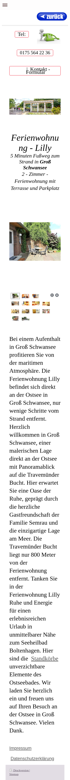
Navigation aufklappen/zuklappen (35, 5)
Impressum (20, 748)
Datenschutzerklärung (32, 758)
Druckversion (19, 770)
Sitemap (13, 774)
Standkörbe (44, 658)
